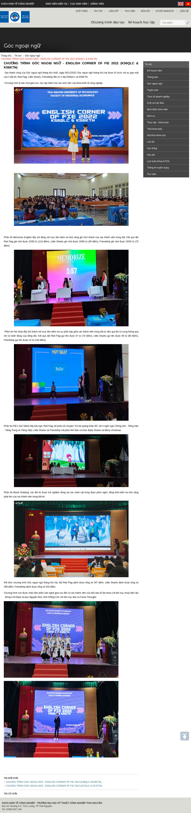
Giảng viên (97, 3)
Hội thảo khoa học (156, 135)
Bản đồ (145, 11)
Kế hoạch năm (154, 70)
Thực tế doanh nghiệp (158, 96)
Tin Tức (98, 11)
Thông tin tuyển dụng (158, 167)
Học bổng (152, 148)
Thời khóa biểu (154, 129)
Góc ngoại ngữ (32, 55)
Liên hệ (184, 11)
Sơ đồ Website (164, 11)
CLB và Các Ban (155, 103)
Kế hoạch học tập (141, 22)
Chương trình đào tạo (107, 22)
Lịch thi (150, 141)
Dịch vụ (151, 116)
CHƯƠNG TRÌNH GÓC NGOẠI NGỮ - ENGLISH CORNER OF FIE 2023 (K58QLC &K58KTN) (53, 782)
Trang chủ (6, 55)
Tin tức (18, 55)
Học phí (151, 154)
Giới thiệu (82, 11)
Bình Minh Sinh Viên (157, 109)
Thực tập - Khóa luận (158, 122)
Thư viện (130, 11)
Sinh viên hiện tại (56, 3)
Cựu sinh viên (78, 3)
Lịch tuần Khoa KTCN (158, 161)
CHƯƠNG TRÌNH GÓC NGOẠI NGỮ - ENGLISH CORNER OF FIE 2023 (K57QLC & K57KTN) (54, 785)
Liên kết (113, 11)
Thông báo (152, 77)
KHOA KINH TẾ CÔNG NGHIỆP (17, 3)
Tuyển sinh (152, 90)
